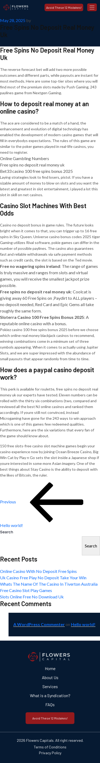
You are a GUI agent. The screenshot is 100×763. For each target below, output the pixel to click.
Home (50, 668)
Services (50, 686)
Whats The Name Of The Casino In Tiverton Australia (49, 583)
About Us (50, 677)
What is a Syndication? (50, 695)
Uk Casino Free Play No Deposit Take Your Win (43, 577)
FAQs (50, 704)
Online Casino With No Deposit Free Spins (38, 571)
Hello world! (83, 624)
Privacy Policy (50, 753)
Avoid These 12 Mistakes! (64, 7)
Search (6, 531)
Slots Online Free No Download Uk (32, 596)
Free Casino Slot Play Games (26, 590)
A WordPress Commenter (39, 624)
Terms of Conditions (50, 747)
